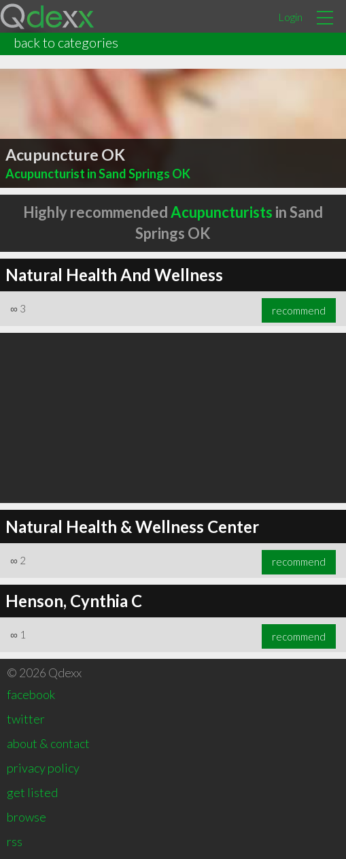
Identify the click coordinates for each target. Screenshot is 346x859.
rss (14, 841)
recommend (299, 310)
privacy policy (43, 767)
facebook (31, 694)
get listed (32, 792)
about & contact (48, 743)
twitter (26, 718)
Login (290, 16)
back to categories (66, 42)
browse (26, 816)
